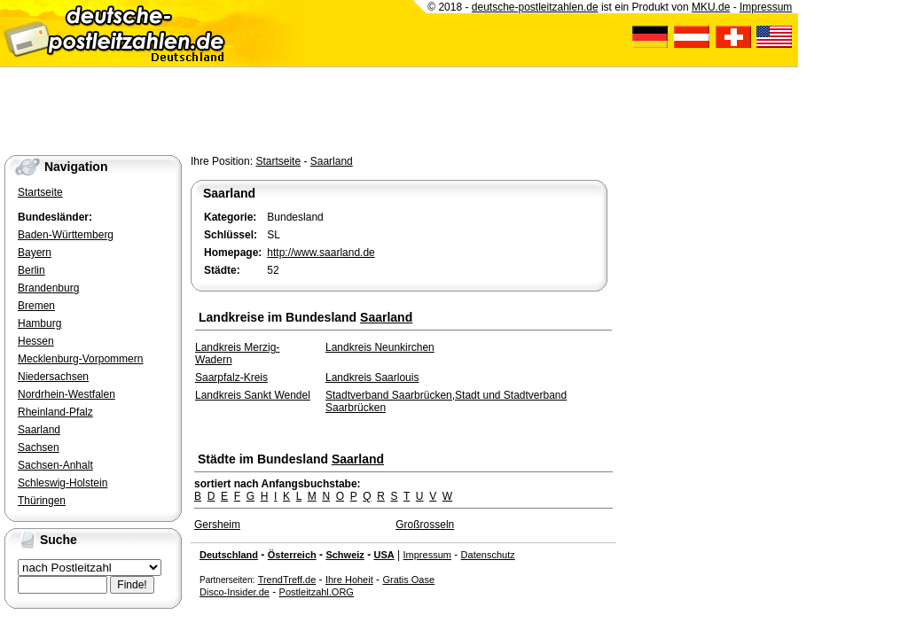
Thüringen (42, 500)
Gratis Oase (408, 579)
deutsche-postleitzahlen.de (535, 7)
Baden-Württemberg (66, 235)
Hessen (36, 341)
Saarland (331, 161)
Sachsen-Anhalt (55, 465)
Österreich (292, 554)
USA (383, 554)
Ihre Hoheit (349, 579)
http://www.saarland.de (320, 252)
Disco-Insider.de (235, 592)
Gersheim (217, 524)
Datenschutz (488, 554)
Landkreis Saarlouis (372, 377)
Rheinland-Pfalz (55, 412)
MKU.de (711, 7)
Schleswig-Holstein (62, 483)
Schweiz (344, 554)
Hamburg (39, 323)
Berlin (31, 270)
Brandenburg (48, 288)
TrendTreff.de (287, 579)
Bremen (36, 306)
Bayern (34, 252)
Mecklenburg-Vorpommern (80, 359)
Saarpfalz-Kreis (231, 377)
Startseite (278, 161)
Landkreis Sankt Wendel (252, 395)
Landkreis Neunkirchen (379, 347)
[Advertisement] (323, 107)
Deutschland (229, 554)
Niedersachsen (53, 376)
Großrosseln (424, 524)
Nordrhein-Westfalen (66, 394)
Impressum (427, 554)
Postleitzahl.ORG (316, 592)
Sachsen (38, 447)
